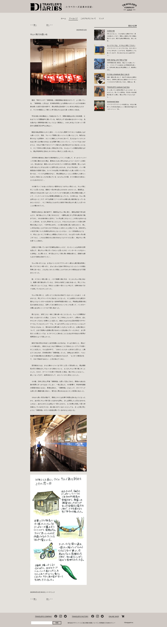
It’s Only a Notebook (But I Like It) (118, 74)
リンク (101, 18)
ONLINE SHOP (114, 616)
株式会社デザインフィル (75, 623)
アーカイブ (73, 18)
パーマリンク (50, 592)
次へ (47, 25)
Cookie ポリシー (110, 623)
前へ (35, 25)
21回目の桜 (111, 31)
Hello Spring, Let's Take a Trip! (117, 60)
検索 (56, 623)
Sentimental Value (113, 101)
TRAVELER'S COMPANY (43, 616)
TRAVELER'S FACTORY (80, 616)
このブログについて (88, 18)
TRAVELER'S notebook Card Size (118, 87)
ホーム (63, 18)
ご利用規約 (101, 623)
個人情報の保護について (90, 623)
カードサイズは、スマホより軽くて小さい (121, 45)
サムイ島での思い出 (38, 34)
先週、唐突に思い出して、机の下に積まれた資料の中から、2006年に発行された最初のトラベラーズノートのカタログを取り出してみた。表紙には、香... (122, 79)
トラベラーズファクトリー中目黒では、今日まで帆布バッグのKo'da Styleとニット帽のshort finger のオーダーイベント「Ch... (122, 107)
